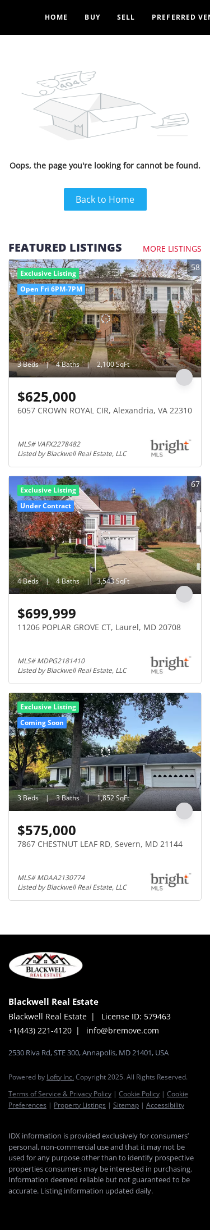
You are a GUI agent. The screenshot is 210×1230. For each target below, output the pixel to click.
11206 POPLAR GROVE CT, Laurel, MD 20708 (99, 627)
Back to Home (105, 199)
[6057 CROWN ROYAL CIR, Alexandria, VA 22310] (105, 318)
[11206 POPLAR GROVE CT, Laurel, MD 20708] (105, 535)
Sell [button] (126, 17)
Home (56, 17)
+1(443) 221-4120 (40, 1030)
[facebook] (14, 1207)
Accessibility (165, 1105)
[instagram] (81, 1207)
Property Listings (80, 1105)
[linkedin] (36, 1207)
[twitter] (58, 1207)
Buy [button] (92, 17)
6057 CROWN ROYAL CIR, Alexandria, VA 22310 (104, 410)
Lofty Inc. (60, 1077)
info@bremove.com (122, 1030)
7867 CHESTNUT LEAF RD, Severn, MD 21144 (100, 844)
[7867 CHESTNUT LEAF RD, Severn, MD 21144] (105, 752)
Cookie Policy (139, 1094)
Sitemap (126, 1105)
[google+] (103, 1207)
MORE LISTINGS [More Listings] (172, 248)
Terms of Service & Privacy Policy (59, 1094)
